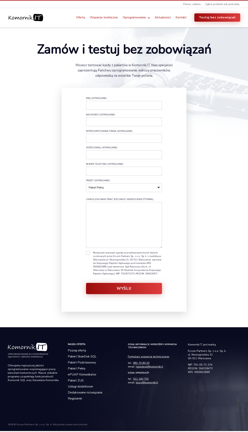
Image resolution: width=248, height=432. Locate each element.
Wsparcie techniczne (104, 18)
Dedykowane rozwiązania (85, 393)
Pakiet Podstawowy (82, 363)
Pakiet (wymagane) (124, 188)
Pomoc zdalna (192, 4)
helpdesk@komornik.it (149, 367)
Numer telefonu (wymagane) (124, 169)
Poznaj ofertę (77, 351)
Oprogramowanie (134, 18)
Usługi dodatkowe (80, 387)
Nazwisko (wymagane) (124, 120)
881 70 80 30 (141, 364)
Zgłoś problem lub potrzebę (222, 4)
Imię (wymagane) (124, 104)
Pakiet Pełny (76, 369)
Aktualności (163, 18)
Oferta (80, 18)
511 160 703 (141, 380)
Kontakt (181, 18)
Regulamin (75, 399)
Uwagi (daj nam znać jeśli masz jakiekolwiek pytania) (124, 223)
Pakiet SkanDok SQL (82, 357)
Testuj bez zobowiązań (217, 18)
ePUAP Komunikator (82, 375)
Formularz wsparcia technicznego (148, 357)
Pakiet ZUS (76, 381)
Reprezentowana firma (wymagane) (124, 136)
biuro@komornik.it (147, 383)
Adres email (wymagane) (124, 153)
